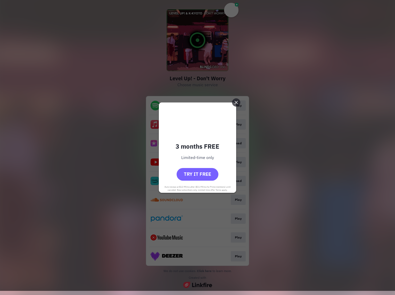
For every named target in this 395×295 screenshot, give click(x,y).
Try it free (197, 174)
